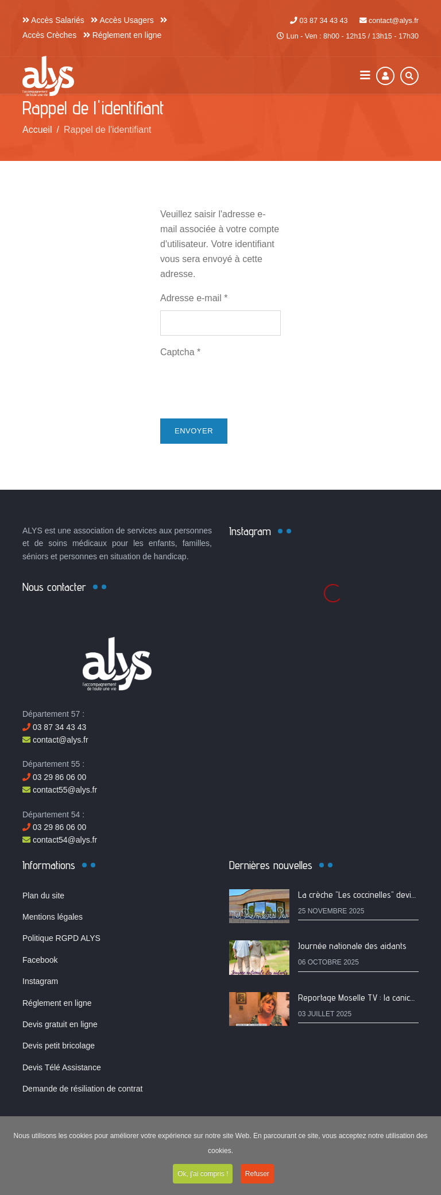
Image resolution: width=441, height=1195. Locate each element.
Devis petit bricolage (58, 1045)
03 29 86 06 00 (54, 777)
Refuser (257, 1176)
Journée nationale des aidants (352, 945)
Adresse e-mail (193, 298)
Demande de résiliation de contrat (82, 1088)
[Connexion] (385, 75)
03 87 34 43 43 (323, 21)
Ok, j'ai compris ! (202, 1176)
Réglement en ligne (122, 35)
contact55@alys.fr (59, 789)
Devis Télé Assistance (61, 1067)
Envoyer (194, 430)
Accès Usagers (122, 20)
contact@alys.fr (394, 21)
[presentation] (247, 386)
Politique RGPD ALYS (61, 938)
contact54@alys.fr (59, 839)
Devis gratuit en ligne (60, 1024)
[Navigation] (365, 75)
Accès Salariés (53, 20)
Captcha (180, 352)
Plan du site (43, 895)
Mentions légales (52, 916)
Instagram (40, 981)
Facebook (39, 960)
